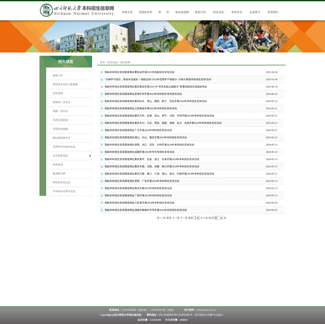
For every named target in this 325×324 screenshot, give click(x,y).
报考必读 (58, 164)
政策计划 (200, 12)
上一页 (175, 217)
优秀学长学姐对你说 (64, 146)
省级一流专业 (60, 111)
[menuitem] (69, 75)
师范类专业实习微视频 (65, 84)
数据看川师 (59, 173)
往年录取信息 (60, 155)
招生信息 (218, 12)
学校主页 (127, 12)
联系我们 (273, 12)
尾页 (190, 217)
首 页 (163, 12)
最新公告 (58, 75)
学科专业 (236, 12)
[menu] (69, 133)
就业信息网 (182, 12)
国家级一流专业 (61, 102)
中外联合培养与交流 (64, 191)
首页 (102, 62)
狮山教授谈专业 (61, 137)
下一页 (184, 217)
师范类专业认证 (61, 182)
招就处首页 (145, 12)
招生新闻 (58, 93)
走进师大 (255, 12)
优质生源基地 (60, 120)
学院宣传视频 (60, 128)
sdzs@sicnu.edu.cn (206, 309)
